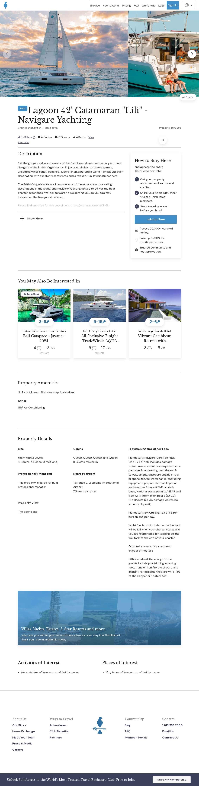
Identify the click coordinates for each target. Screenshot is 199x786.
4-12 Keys (27, 137)
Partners (56, 737)
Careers (18, 749)
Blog (128, 724)
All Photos (187, 97)
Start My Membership (171, 779)
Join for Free (156, 218)
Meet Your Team (23, 737)
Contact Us (170, 737)
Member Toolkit (136, 737)
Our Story (19, 724)
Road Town (51, 127)
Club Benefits (59, 730)
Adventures (58, 724)
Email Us (168, 730)
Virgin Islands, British (29, 127)
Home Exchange (23, 730)
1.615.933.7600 (172, 724)
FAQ (127, 730)
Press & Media (22, 743)
